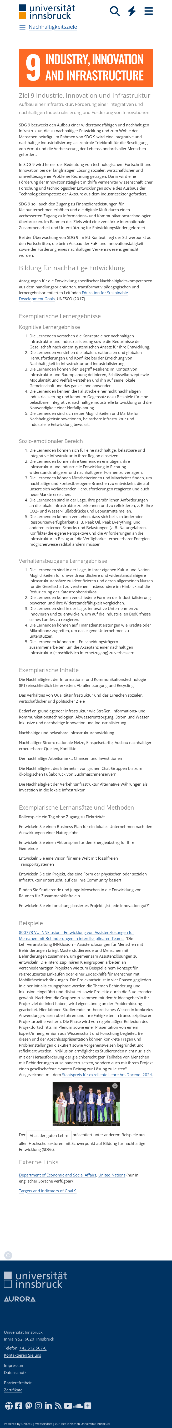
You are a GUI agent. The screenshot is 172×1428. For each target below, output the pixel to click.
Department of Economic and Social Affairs (57, 1175)
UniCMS (26, 1424)
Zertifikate (13, 1389)
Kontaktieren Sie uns (22, 1355)
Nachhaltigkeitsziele (53, 26)
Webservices (43, 1424)
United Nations (111, 1175)
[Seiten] (148, 11)
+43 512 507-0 (33, 1348)
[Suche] (115, 11)
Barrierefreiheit (18, 1382)
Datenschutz (15, 1372)
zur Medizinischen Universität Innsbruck (82, 1424)
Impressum (14, 1365)
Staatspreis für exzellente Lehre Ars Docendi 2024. (107, 1074)
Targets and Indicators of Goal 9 (48, 1190)
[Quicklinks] (131, 11)
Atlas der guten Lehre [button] (49, 1135)
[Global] (132, 11)
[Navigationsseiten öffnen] (22, 27)
